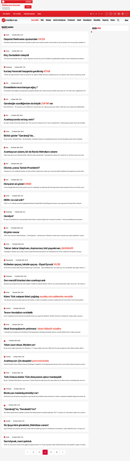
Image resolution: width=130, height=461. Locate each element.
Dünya (112, 20)
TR (99, 14)
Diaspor (48, 20)
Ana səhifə (35, 20)
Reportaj (105, 20)
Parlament (71, 20)
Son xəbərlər (6, 14)
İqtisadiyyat (87, 20)
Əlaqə (39, 14)
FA (101, 14)
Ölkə (42, 20)
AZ (91, 14)
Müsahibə (97, 20)
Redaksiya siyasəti (29, 14)
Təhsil (79, 20)
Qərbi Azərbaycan (59, 20)
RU (96, 14)
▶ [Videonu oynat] (91, 32)
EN (93, 14)
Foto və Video (17, 14)
